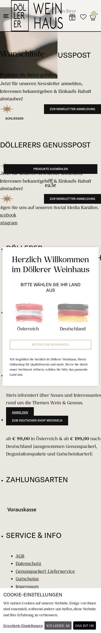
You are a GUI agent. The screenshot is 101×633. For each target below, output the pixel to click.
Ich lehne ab (58, 626)
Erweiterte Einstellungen (23, 626)
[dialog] (50, 610)
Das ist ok (84, 626)
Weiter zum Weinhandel (51, 344)
